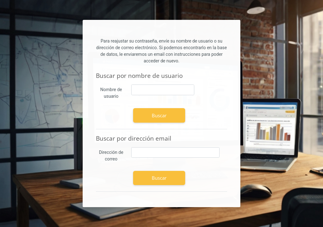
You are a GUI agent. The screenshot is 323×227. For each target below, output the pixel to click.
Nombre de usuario (111, 93)
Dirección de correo (111, 155)
